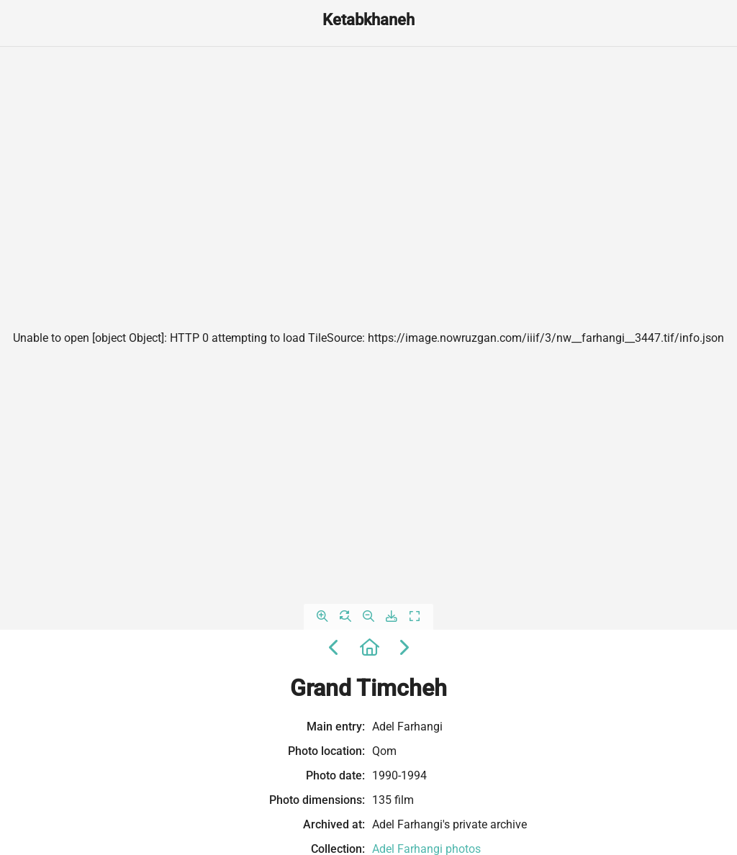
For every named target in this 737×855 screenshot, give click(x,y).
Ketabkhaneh (368, 20)
